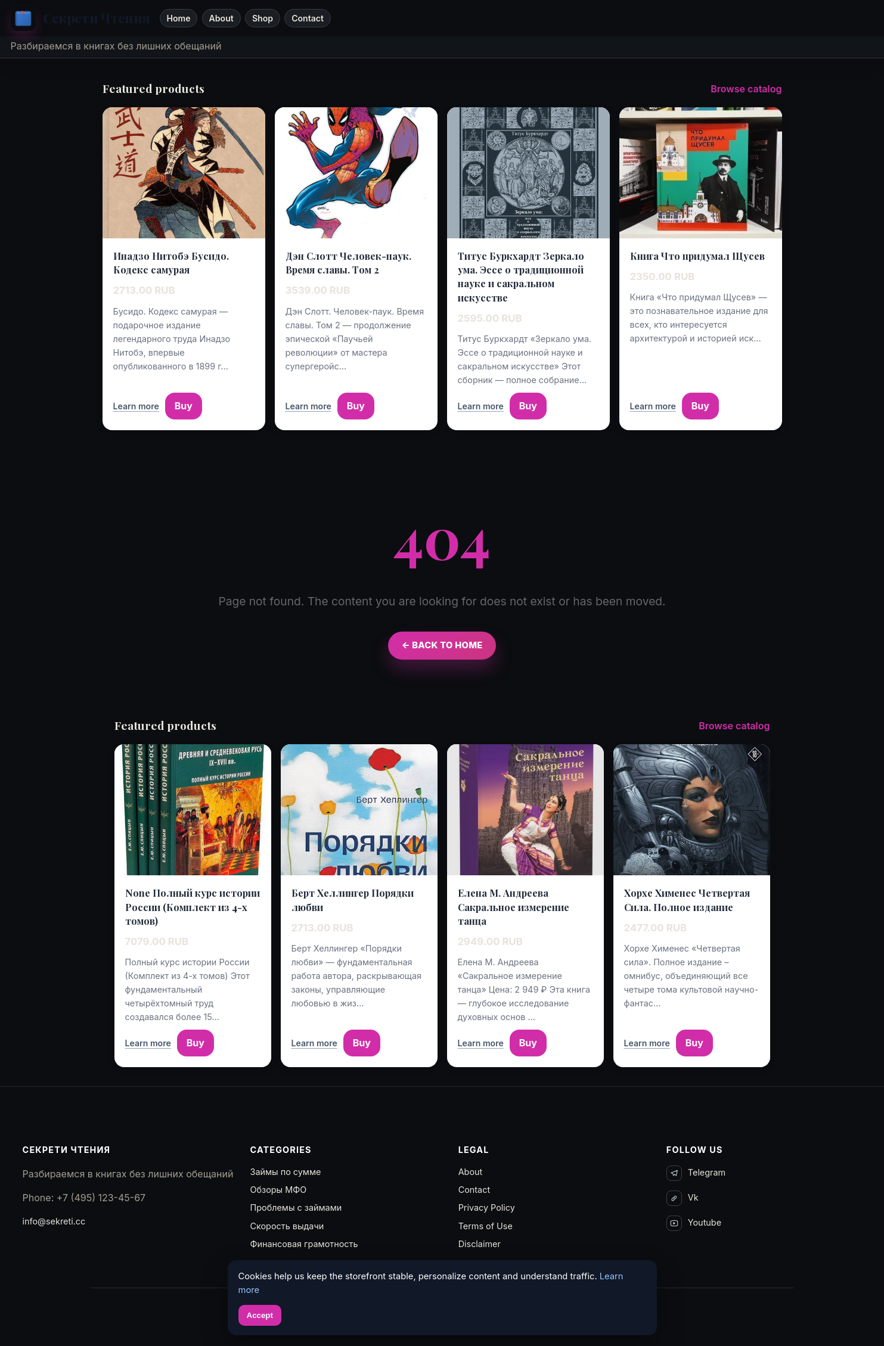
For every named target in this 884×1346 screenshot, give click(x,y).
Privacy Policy (486, 1207)
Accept (260, 1315)
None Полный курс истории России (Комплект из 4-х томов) (192, 907)
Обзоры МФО (278, 1190)
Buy (184, 406)
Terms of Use (485, 1226)
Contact (307, 18)
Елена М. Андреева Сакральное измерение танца (513, 907)
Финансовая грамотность (304, 1244)
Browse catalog (746, 89)
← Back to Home (441, 645)
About (221, 18)
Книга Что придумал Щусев (697, 256)
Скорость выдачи (287, 1226)
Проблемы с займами (296, 1207)
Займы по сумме (285, 1172)
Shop (262, 18)
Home (178, 18)
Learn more (136, 406)
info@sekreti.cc (54, 1221)
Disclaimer (479, 1244)
